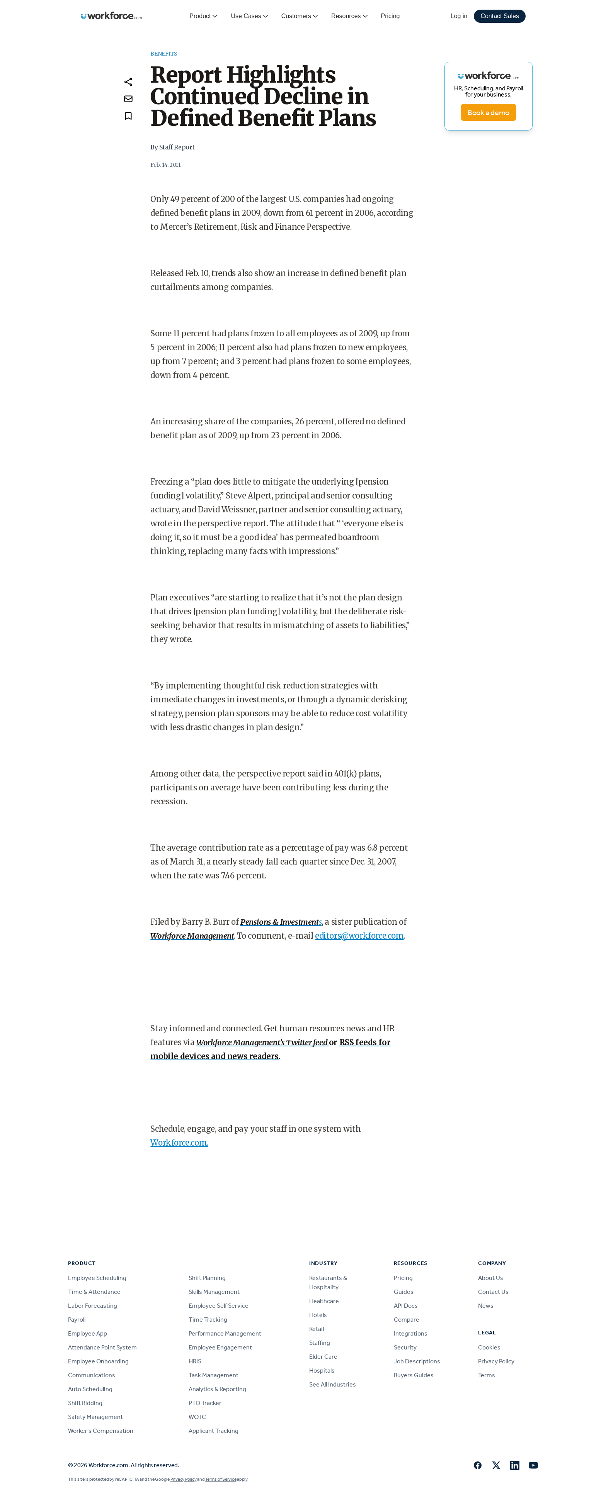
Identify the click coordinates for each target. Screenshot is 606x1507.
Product (203, 16)
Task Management (213, 1375)
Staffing (319, 1342)
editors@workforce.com (359, 936)
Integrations (410, 1333)
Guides (404, 1291)
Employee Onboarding (98, 1361)
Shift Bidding (85, 1403)
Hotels (318, 1315)
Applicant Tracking (213, 1430)
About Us (490, 1278)
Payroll (76, 1319)
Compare (406, 1319)
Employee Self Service (219, 1305)
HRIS (195, 1361)
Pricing (390, 16)
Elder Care (323, 1356)
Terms (486, 1375)
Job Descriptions (417, 1361)
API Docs (406, 1305)
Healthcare (324, 1301)
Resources (349, 16)
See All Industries (332, 1384)
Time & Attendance (94, 1291)
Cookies (489, 1347)
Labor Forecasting (92, 1305)
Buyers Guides (414, 1375)
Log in (459, 16)
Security (405, 1347)
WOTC (197, 1417)
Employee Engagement (220, 1347)
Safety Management (95, 1417)
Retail (316, 1328)
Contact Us (493, 1291)
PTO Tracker (205, 1403)
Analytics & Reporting (217, 1389)
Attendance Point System (102, 1347)
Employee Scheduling (97, 1278)
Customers (300, 16)
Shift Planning (207, 1278)
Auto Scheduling (90, 1389)
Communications (91, 1375)
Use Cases (250, 16)
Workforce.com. (179, 1143)
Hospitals (322, 1370)
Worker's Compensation (100, 1430)
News (486, 1305)
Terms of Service (220, 1479)
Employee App (87, 1333)
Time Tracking (208, 1319)
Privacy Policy (496, 1361)
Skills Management (214, 1291)
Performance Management (225, 1333)
